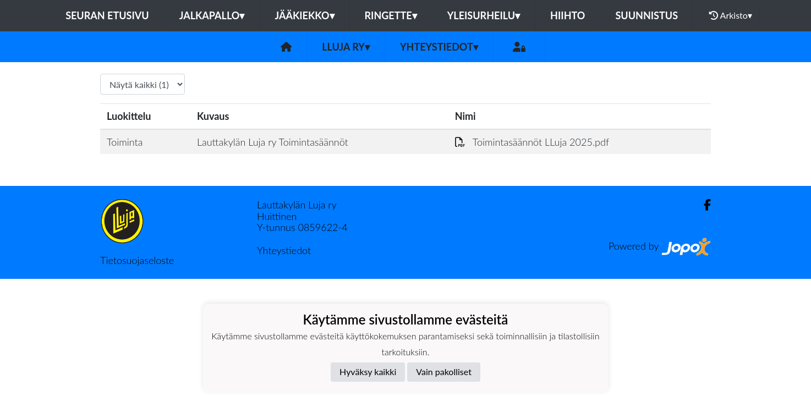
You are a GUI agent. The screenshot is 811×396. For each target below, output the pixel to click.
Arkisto (730, 15)
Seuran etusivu (107, 15)
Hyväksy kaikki (367, 371)
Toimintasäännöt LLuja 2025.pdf (532, 142)
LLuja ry (346, 47)
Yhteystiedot (439, 47)
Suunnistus (646, 15)
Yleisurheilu (483, 15)
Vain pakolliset (444, 371)
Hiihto (567, 15)
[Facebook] (703, 205)
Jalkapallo (212, 15)
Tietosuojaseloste (137, 260)
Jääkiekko (304, 15)
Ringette (391, 15)
